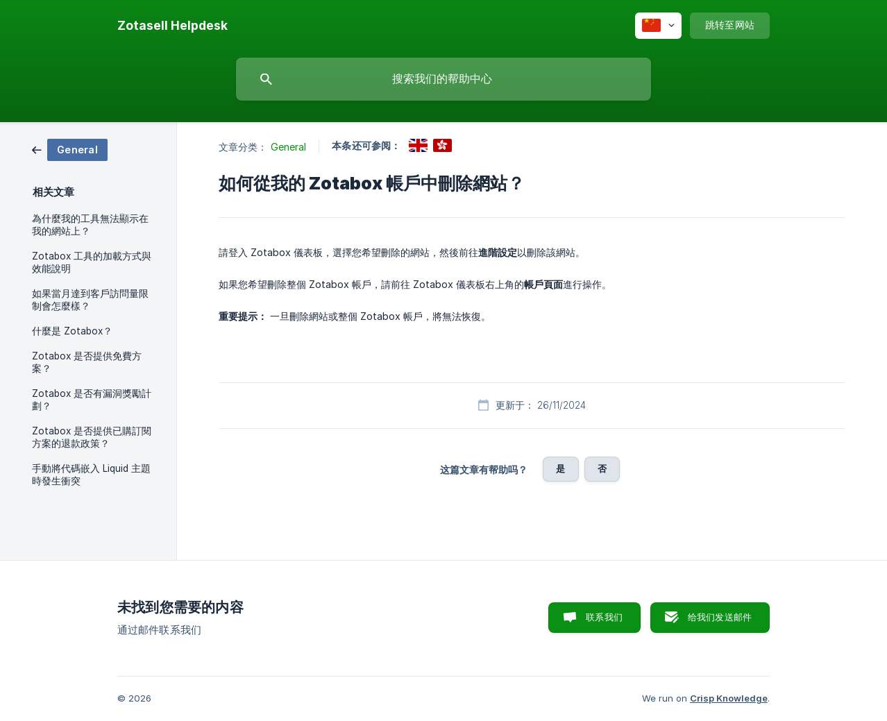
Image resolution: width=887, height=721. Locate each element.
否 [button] (602, 468)
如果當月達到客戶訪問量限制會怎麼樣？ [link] (90, 300)
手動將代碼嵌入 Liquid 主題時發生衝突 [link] (91, 474)
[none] (172, 25)
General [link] (289, 147)
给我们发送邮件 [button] (720, 616)
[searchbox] (443, 79)
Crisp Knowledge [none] (729, 698)
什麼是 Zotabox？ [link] (72, 331)
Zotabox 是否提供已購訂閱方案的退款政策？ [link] (91, 437)
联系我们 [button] (604, 616)
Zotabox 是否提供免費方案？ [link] (87, 362)
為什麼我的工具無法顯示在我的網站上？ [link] (90, 225)
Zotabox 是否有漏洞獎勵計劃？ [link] (91, 400)
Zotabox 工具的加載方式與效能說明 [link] (91, 262)
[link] (70, 148)
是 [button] (560, 468)
